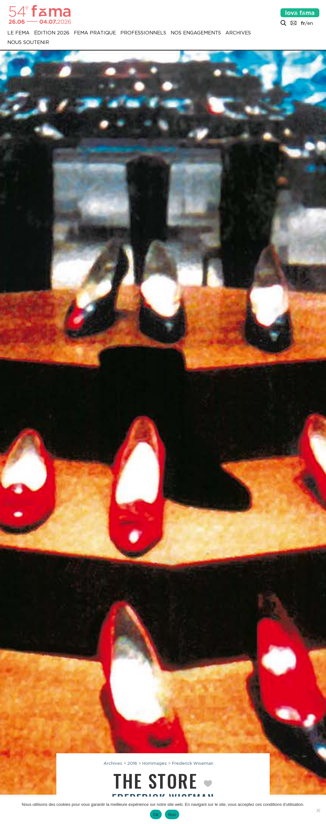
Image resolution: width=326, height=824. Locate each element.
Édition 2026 (51, 33)
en (310, 23)
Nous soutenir (28, 43)
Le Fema (18, 33)
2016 (132, 763)
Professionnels (143, 33)
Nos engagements (196, 33)
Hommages (154, 763)
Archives (238, 33)
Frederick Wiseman (192, 763)
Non (172, 814)
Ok (156, 814)
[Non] (318, 810)
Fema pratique (95, 33)
